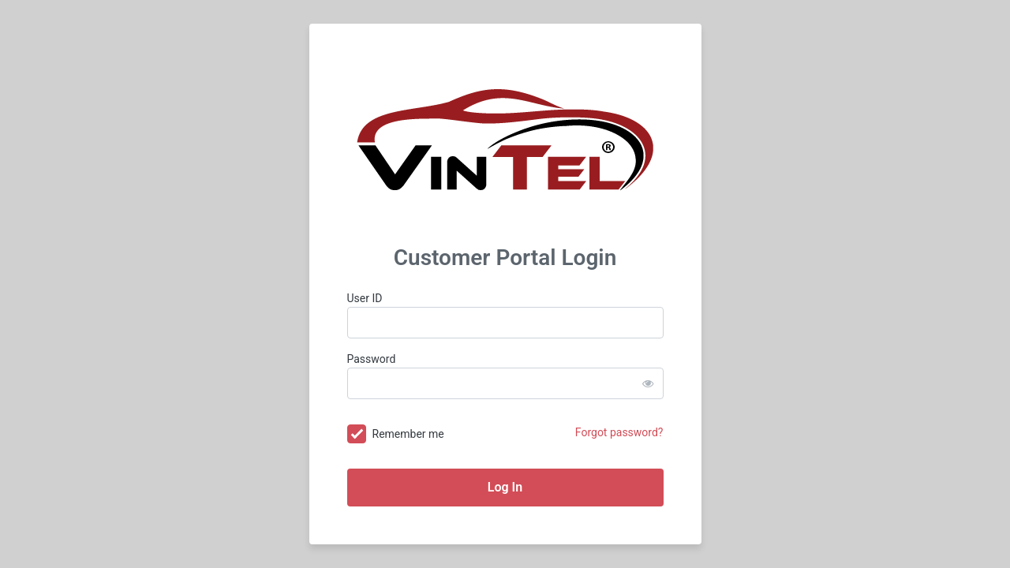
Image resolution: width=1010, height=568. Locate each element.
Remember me (408, 434)
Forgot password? (619, 432)
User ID (365, 298)
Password (371, 359)
